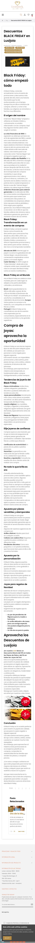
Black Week (20, 47)
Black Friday (10, 47)
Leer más (21, 831)
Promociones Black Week (13, 52)
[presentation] (13, 917)
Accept (7, 938)
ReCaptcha (5, 912)
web (14, 651)
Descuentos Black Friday (13, 50)
